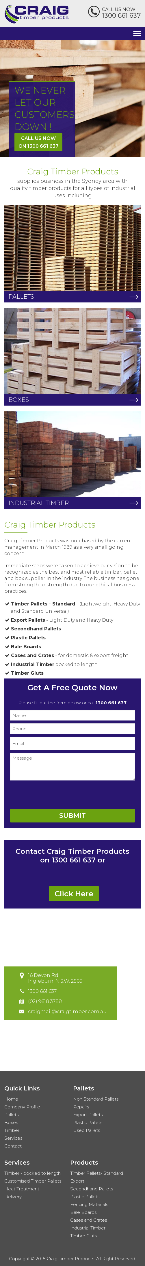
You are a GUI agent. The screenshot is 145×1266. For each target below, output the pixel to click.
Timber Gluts (83, 1235)
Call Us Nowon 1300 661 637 (38, 142)
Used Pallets (86, 1130)
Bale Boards (83, 1212)
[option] (72, 98)
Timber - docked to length (32, 1173)
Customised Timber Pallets (32, 1181)
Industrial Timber (87, 1228)
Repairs (81, 1107)
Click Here (74, 893)
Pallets (11, 1114)
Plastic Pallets (87, 1122)
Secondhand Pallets (91, 1189)
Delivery (13, 1196)
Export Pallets (88, 1114)
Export (77, 1181)
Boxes (11, 1122)
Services (13, 1138)
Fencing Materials (89, 1204)
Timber (11, 1130)
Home (11, 1099)
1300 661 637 (121, 15)
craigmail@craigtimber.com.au (67, 1011)
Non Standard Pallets (95, 1099)
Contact (13, 1146)
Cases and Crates (88, 1220)
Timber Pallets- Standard (96, 1173)
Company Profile (22, 1107)
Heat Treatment (21, 1189)
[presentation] (54, 794)
